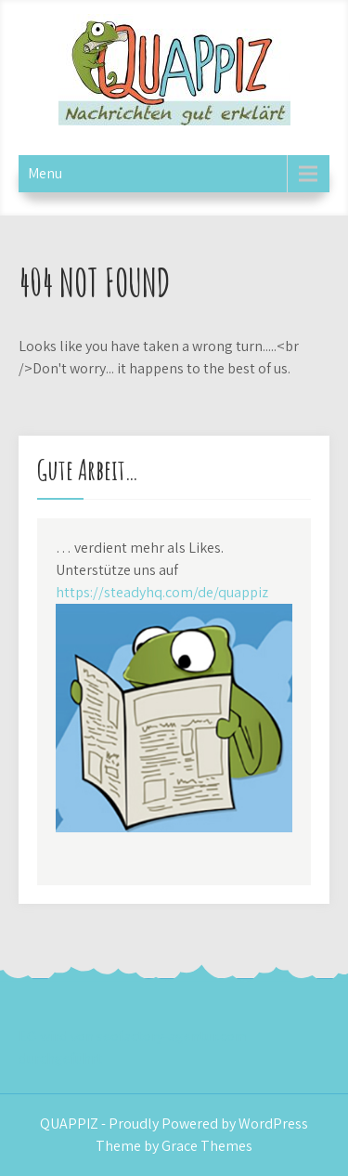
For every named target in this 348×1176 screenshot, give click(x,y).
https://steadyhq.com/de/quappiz (162, 592)
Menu (45, 173)
